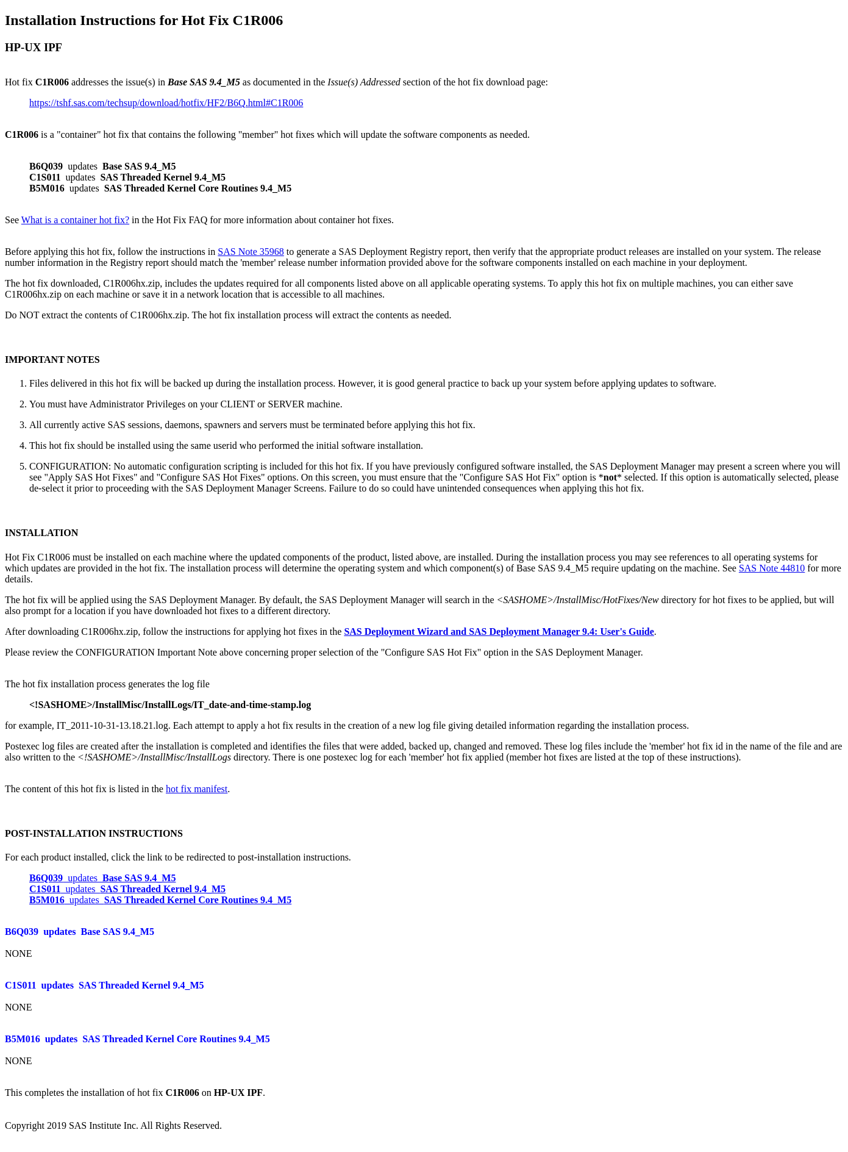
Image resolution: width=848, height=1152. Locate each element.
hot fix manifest (196, 789)
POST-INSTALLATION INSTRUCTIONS (94, 833)
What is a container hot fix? (75, 220)
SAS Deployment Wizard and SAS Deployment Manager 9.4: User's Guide (499, 631)
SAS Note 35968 (250, 251)
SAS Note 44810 (772, 568)
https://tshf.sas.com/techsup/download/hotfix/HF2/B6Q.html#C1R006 (166, 103)
